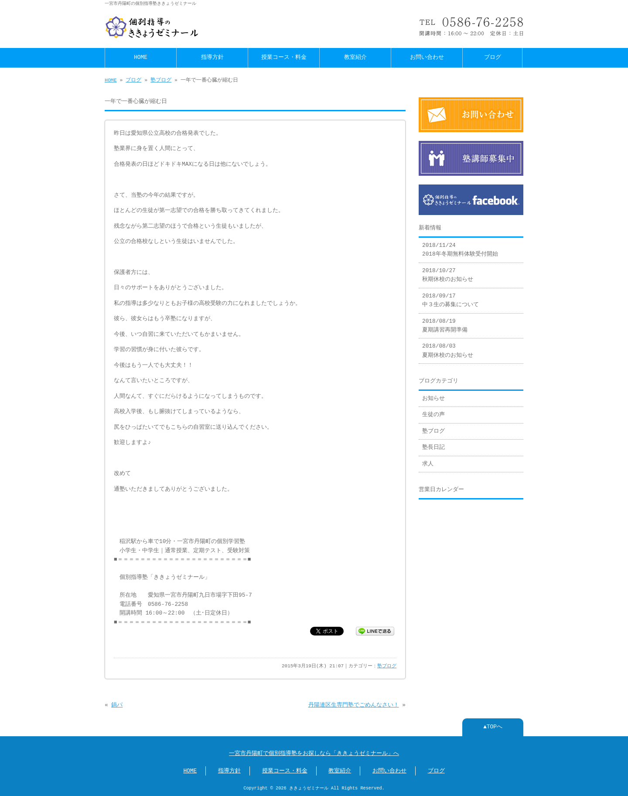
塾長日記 (433, 447)
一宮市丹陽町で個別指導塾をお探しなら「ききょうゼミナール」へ (314, 754)
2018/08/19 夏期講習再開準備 (445, 326)
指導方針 (212, 57)
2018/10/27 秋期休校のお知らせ (447, 275)
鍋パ (117, 705)
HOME (140, 57)
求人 (427, 464)
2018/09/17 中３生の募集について (450, 300)
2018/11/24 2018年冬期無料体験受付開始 (460, 250)
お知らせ (433, 399)
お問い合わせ (427, 57)
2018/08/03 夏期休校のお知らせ (447, 350)
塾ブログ (160, 80)
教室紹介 (355, 57)
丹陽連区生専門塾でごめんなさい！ (353, 705)
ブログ (492, 57)
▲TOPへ (492, 727)
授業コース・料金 (284, 57)
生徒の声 (433, 415)
